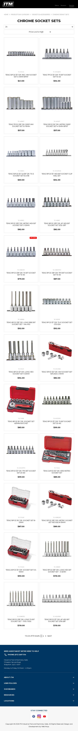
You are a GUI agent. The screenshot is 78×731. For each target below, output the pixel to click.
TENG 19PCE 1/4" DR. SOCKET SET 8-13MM (21, 521)
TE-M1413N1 (57, 369)
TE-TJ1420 (21, 567)
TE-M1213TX (57, 418)
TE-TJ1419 (21, 517)
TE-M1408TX (57, 72)
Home (6, 14)
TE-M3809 (57, 567)
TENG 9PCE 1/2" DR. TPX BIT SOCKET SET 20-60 (21, 472)
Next (49, 636)
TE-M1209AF (57, 616)
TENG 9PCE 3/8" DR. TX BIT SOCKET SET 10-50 (21, 274)
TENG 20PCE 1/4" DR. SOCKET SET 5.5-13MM (21, 571)
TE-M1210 (57, 319)
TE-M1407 (57, 121)
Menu (57, 5)
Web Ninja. (45, 726)
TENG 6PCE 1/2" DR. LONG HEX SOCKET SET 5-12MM (21, 373)
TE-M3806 (21, 319)
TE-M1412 (21, 72)
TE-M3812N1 (57, 517)
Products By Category (20, 14)
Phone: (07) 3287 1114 (17, 655)
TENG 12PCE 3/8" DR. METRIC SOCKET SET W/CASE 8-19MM (57, 521)
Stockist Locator (71, 6)
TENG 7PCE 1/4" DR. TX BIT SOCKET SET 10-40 (57, 76)
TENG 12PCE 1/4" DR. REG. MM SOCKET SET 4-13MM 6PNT (21, 76)
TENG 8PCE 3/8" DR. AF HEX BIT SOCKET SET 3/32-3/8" (57, 224)
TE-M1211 (21, 369)
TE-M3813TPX (57, 270)
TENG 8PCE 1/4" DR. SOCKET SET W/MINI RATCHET (21, 422)
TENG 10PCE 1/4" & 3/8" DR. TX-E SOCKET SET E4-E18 (21, 175)
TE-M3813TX (21, 270)
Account (63, 5)
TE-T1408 (21, 418)
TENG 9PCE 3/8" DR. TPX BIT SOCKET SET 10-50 (57, 274)
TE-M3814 (21, 171)
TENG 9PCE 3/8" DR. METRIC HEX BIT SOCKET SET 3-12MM (21, 224)
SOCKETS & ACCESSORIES (41, 14)
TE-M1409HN (57, 171)
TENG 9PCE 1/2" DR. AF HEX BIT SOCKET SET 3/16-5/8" (56, 620)
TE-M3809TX (21, 616)
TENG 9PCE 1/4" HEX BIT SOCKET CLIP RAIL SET (57, 175)
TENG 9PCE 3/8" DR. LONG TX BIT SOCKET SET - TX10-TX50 (21, 620)
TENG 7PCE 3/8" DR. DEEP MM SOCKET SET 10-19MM (21, 125)
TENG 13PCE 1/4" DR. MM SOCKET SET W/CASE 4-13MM (57, 373)
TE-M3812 (21, 220)
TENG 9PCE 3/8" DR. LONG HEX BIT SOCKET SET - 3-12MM (57, 571)
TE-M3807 (21, 121)
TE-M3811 (57, 220)
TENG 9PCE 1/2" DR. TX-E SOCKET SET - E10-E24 (57, 323)
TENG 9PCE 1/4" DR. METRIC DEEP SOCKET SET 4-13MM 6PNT (57, 125)
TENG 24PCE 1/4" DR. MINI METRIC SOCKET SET (56, 472)
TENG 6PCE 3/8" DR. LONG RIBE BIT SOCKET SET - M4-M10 (21, 323)
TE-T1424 (57, 468)
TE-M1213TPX (21, 468)
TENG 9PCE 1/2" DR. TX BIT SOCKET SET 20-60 (57, 422)
